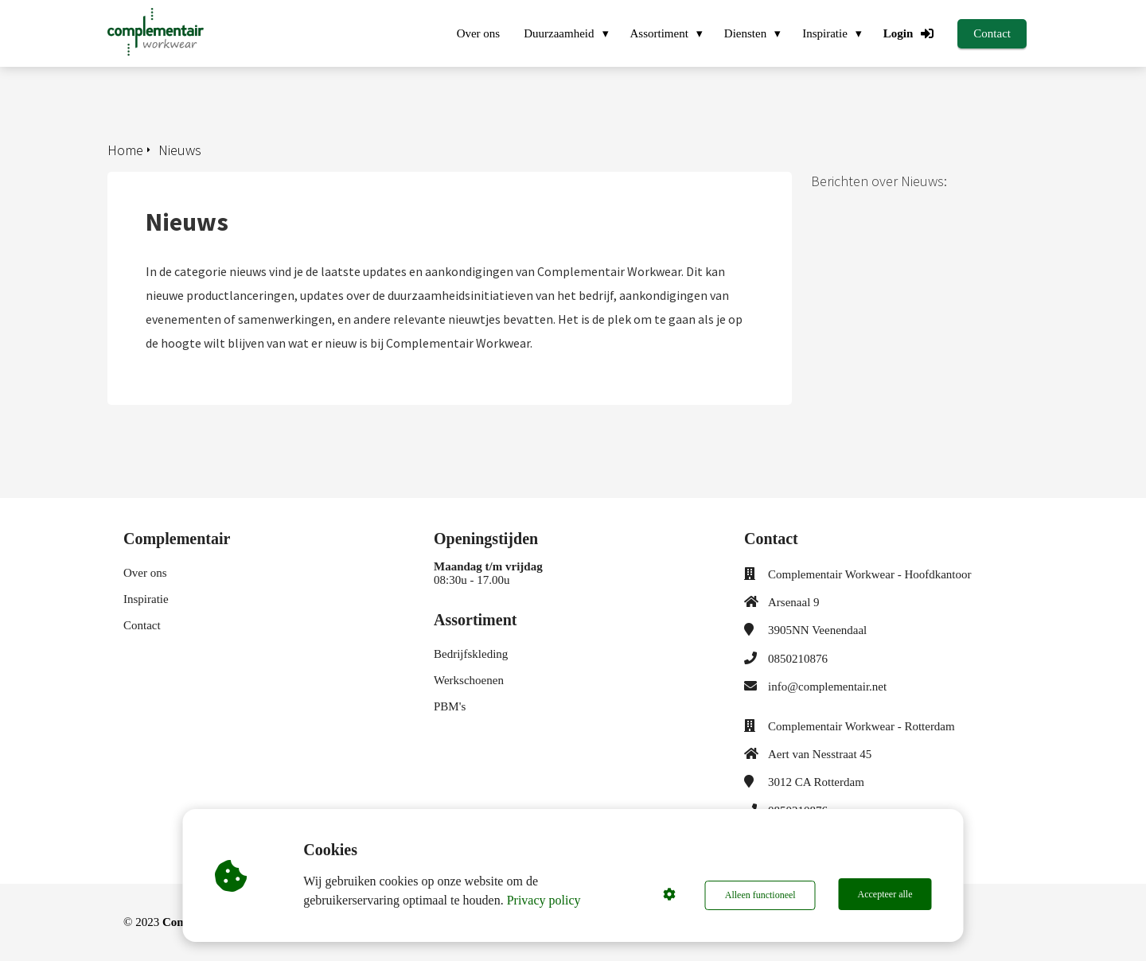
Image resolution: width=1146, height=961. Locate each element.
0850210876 (798, 658)
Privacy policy (546, 900)
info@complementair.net (827, 686)
